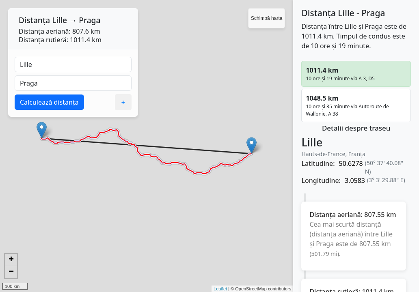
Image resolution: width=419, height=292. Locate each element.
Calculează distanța (49, 102)
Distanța (34, 20)
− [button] (11, 272)
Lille (59, 20)
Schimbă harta (266, 18)
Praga (89, 20)
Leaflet (220, 288)
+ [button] (11, 260)
